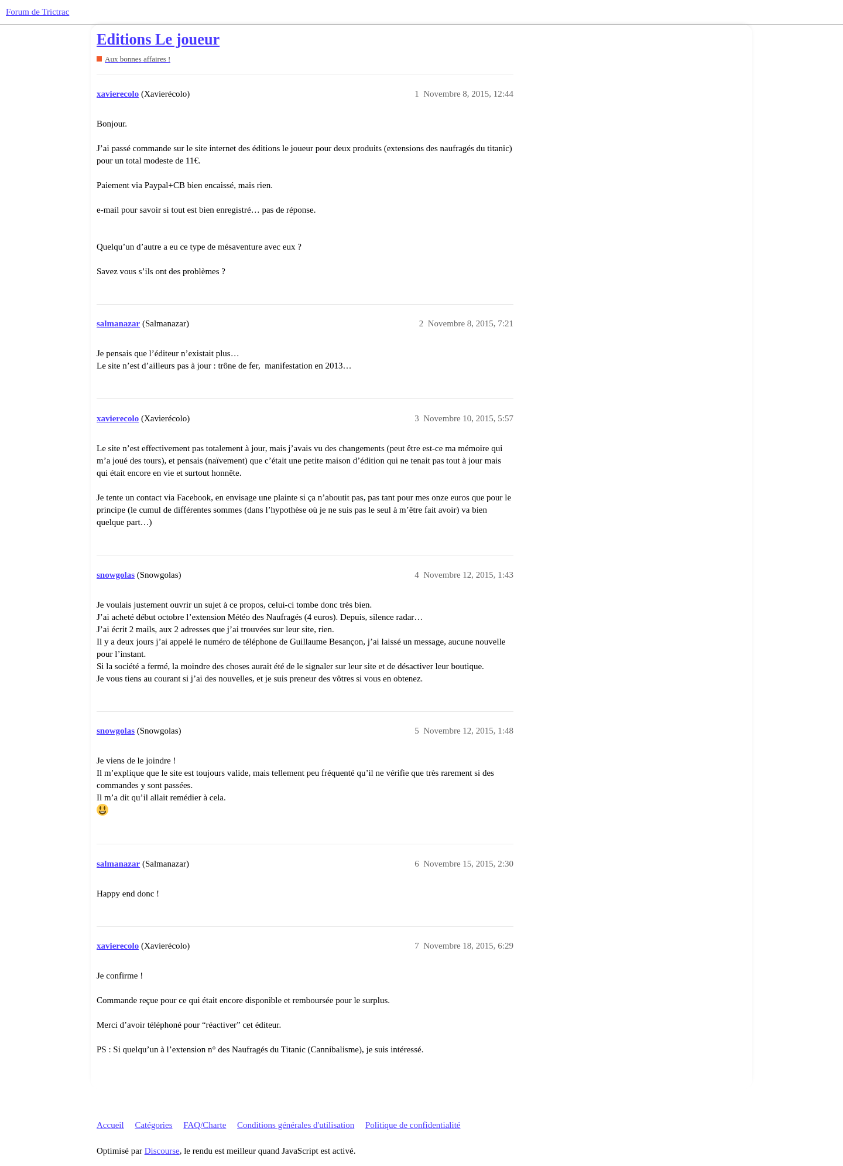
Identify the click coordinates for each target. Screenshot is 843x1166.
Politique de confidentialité (412, 1125)
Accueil (110, 1125)
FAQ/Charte (204, 1125)
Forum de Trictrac (37, 11)
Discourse (162, 1150)
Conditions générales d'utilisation (295, 1125)
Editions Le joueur (158, 39)
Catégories (153, 1125)
